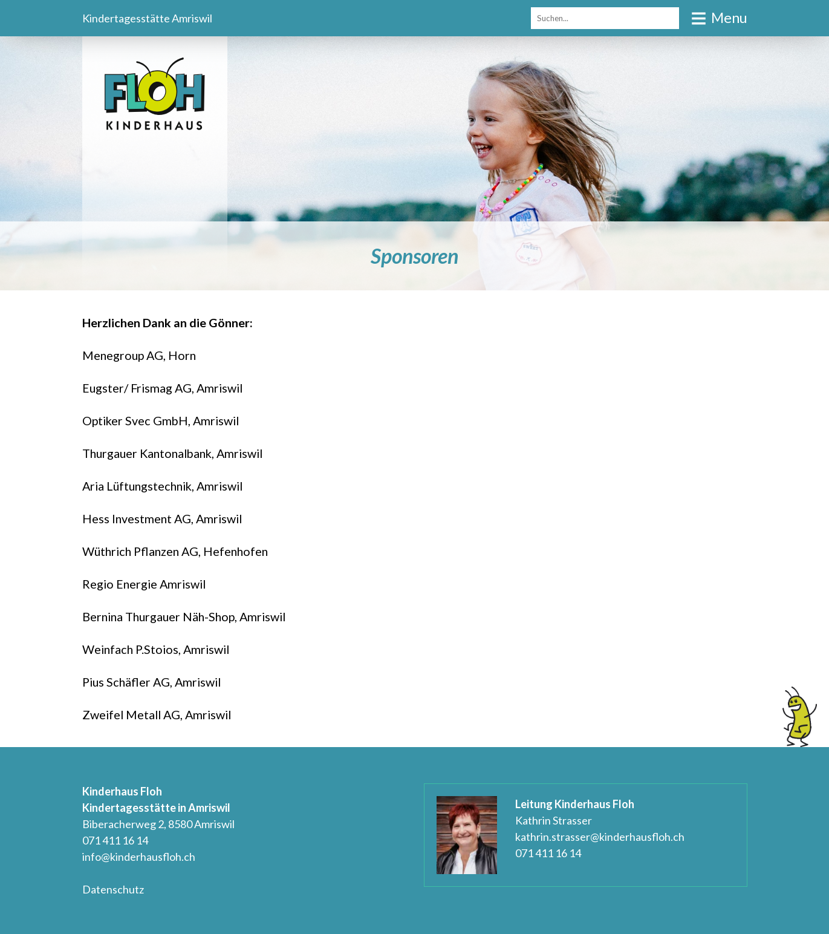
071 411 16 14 (115, 840)
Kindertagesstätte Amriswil (147, 18)
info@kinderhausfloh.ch (138, 856)
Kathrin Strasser (553, 820)
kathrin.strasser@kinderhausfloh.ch (599, 836)
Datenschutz (113, 889)
